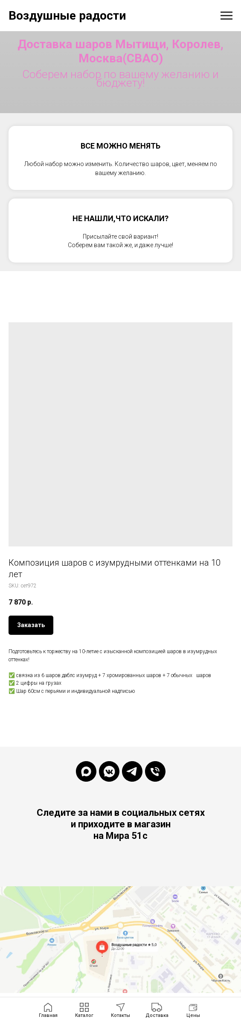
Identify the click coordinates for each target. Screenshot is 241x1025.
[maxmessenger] (86, 771)
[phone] (155, 771)
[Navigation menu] (226, 16)
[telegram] (132, 771)
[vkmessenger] (109, 771)
